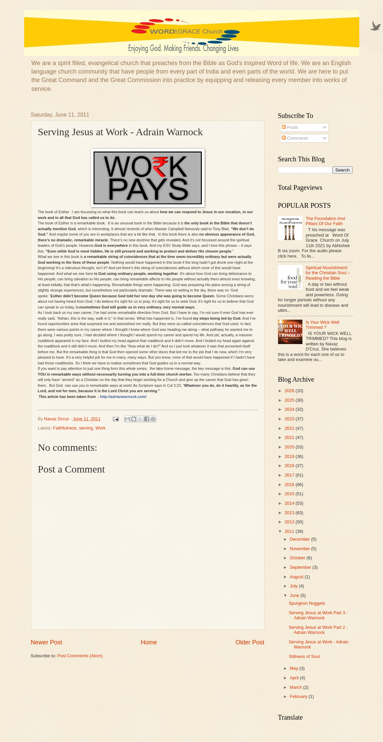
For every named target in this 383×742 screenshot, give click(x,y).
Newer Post (46, 642)
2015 (289, 493)
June (295, 595)
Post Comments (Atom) (80, 655)
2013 (289, 512)
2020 (289, 446)
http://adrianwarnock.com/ (123, 397)
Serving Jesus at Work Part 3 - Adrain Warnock (318, 615)
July (294, 585)
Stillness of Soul (304, 656)
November (300, 548)
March (296, 687)
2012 (289, 521)
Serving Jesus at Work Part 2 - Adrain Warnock (318, 630)
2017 (289, 475)
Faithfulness (65, 427)
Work (100, 427)
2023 (289, 418)
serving (86, 427)
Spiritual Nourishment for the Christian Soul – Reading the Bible (328, 273)
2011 (289, 531)
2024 (289, 409)
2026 (289, 390)
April (295, 677)
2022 (289, 428)
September (301, 567)
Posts (290, 127)
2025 (289, 400)
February (299, 696)
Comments (295, 138)
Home (149, 642)
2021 (289, 437)
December (300, 539)
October (298, 557)
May (294, 668)
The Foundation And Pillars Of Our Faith (325, 221)
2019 (289, 456)
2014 (289, 503)
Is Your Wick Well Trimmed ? (322, 325)
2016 (289, 484)
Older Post (249, 642)
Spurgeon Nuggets (307, 603)
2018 (289, 465)
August (297, 576)
